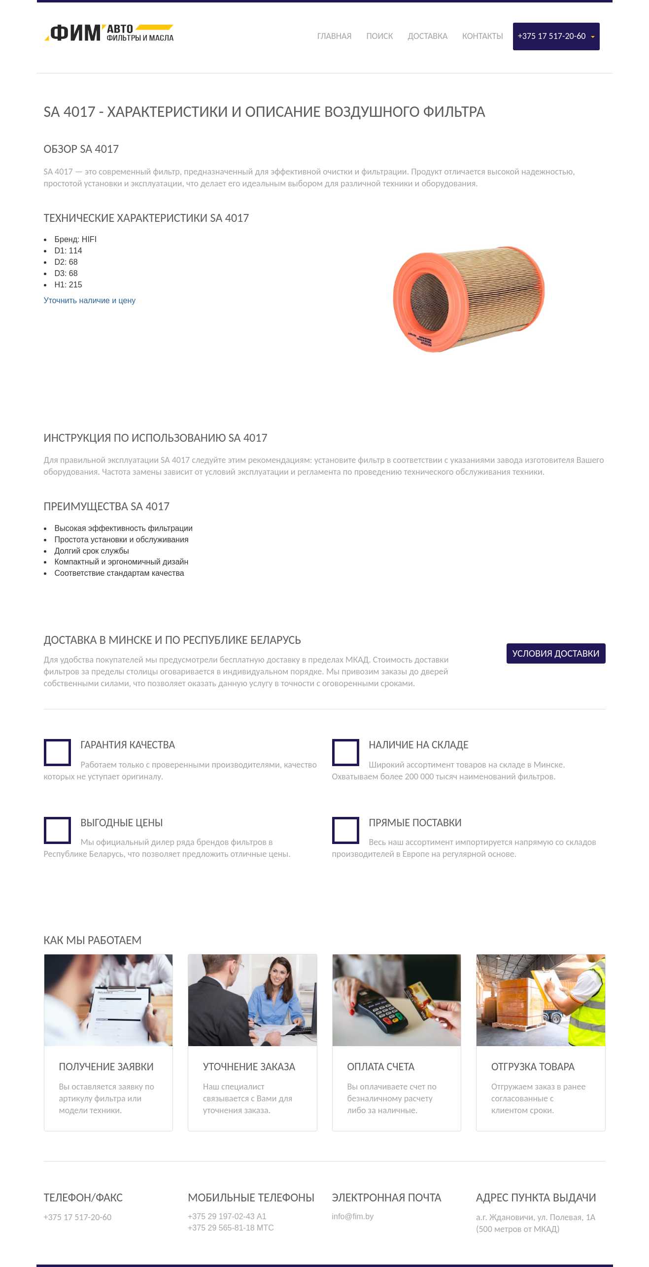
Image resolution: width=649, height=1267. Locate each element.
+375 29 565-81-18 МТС (231, 1228)
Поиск (379, 36)
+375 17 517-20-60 (556, 36)
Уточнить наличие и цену (90, 300)
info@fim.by (353, 1216)
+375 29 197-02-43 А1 (227, 1216)
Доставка (427, 36)
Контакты (482, 36)
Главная (334, 36)
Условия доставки (556, 653)
